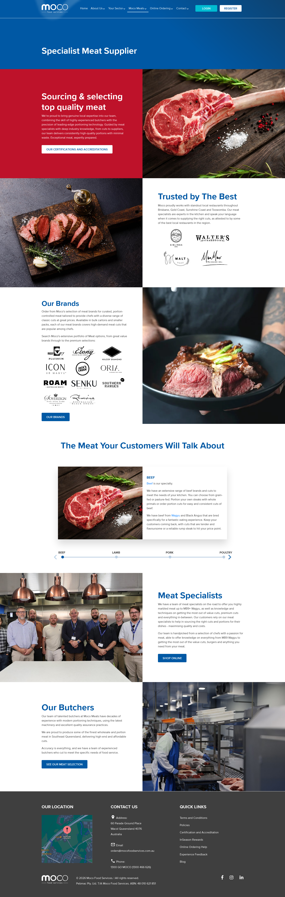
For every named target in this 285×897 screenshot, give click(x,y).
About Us (97, 8)
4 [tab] (223, 557)
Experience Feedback (193, 854)
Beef (150, 483)
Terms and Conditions (193, 817)
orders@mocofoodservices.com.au (132, 850)
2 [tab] (116, 557)
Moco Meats (138, 8)
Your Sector (116, 8)
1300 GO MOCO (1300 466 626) (131, 867)
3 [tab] (170, 557)
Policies (185, 825)
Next (230, 557)
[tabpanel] (142, 503)
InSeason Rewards (191, 839)
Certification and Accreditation (199, 832)
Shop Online (172, 658)
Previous (55, 557)
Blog (183, 861)
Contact (181, 8)
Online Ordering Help (193, 846)
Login (206, 8)
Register (230, 8)
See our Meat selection (64, 764)
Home (84, 8)
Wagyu (175, 515)
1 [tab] (62, 557)
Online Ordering (160, 8)
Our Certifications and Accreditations (77, 149)
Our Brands (55, 417)
